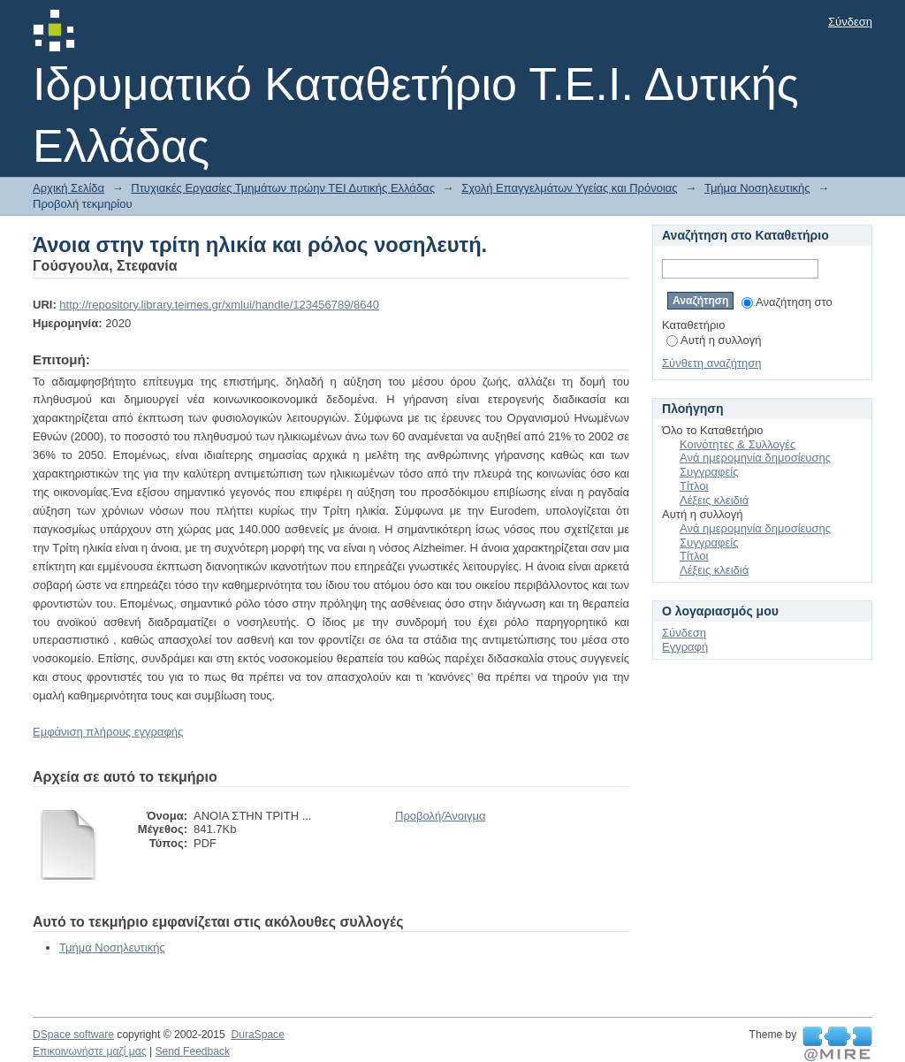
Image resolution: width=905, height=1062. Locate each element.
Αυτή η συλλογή (714, 340)
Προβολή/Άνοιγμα (440, 815)
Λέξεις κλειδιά (714, 500)
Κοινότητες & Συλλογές (737, 444)
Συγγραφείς (709, 471)
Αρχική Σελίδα (68, 188)
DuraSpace (257, 1034)
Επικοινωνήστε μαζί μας (90, 1051)
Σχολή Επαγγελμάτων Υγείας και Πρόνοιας (569, 188)
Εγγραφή (685, 646)
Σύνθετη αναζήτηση (712, 363)
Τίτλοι (694, 486)
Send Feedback (192, 1051)
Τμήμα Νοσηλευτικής (757, 188)
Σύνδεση (850, 21)
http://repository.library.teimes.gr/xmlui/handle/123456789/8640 (219, 304)
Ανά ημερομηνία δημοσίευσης (755, 457)
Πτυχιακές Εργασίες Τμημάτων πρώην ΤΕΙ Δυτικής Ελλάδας (283, 188)
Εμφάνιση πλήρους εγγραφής (108, 731)
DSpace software (73, 1034)
